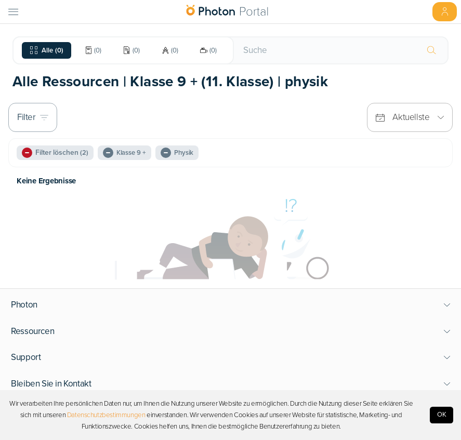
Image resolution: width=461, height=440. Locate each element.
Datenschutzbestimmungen (106, 415)
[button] (231, 305)
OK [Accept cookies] (441, 414)
